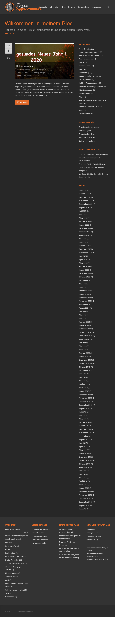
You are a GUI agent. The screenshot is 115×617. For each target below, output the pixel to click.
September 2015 (85, 502)
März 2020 (83, 349)
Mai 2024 (83, 239)
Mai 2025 (83, 214)
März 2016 (83, 484)
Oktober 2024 (84, 232)
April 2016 (83, 481)
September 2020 (85, 336)
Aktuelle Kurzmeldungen (89, 55)
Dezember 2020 (85, 329)
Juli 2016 (82, 471)
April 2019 (83, 384)
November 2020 (85, 332)
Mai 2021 (83, 315)
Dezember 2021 (85, 298)
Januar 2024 (84, 245)
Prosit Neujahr (85, 130)
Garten (82, 69)
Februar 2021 (84, 322)
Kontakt (71, 7)
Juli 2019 (82, 374)
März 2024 (83, 242)
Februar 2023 (84, 266)
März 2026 (83, 190)
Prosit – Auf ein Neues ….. (97, 164)
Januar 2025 (84, 225)
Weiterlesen (22, 102)
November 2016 (85, 460)
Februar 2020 (84, 353)
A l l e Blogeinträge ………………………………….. (46, 73)
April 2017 (83, 446)
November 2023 (85, 252)
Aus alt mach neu (86, 59)
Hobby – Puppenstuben (88, 83)
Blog (63, 7)
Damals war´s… (85, 66)
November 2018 (85, 398)
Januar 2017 (84, 453)
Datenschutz (83, 7)
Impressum (97, 7)
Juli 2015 (82, 509)
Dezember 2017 (85, 429)
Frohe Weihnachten (87, 134)
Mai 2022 (83, 284)
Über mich (54, 7)
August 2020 (84, 339)
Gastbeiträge (84, 73)
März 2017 (83, 450)
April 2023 (83, 259)
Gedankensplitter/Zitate (89, 76)
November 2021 (85, 301)
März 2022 (83, 287)
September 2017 (85, 436)
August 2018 (84, 408)
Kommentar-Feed (93, 536)
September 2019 (85, 370)
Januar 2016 (84, 488)
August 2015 (84, 505)
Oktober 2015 (84, 498)
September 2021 (85, 304)
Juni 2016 (83, 474)
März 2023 (83, 263)
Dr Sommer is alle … (87, 141)
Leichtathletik (84, 93)
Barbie (81, 62)
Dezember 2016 (85, 457)
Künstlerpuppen (85, 90)
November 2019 (85, 363)
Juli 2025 (82, 211)
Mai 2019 (83, 381)
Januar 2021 (84, 325)
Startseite (43, 7)
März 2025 (83, 218)
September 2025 (85, 204)
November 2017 (85, 433)
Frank (81, 158)
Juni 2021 (83, 311)
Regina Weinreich (37, 70)
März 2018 (83, 419)
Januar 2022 (84, 294)
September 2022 (85, 280)
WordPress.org (92, 540)
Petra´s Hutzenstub (87, 137)
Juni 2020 (83, 342)
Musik (81, 97)
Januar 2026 (84, 194)
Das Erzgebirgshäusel (99, 154)
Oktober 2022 (84, 277)
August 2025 (84, 207)
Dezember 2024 (85, 228)
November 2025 (85, 201)
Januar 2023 (84, 270)
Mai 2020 (83, 346)
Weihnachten (84, 113)
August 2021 (84, 308)
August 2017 (84, 439)
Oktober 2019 (84, 367)
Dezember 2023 (85, 249)
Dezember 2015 (85, 491)
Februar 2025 (84, 221)
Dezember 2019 (85, 360)
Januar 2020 (84, 356)
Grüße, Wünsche (23, 73)
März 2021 (83, 318)
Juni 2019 (83, 377)
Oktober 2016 (84, 464)
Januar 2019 (84, 391)
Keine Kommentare (24, 76)
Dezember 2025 (85, 197)
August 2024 (84, 235)
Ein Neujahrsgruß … (28, 66)
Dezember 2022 (85, 273)
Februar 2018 (84, 422)
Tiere (81, 110)
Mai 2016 (83, 478)
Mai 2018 (83, 415)
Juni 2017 (83, 443)
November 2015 (85, 495)
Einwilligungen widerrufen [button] (97, 559)
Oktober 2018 (84, 401)
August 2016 (84, 467)
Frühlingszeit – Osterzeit (89, 127)
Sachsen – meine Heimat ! (89, 107)
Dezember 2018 (85, 394)
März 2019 (83, 387)
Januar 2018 (84, 426)
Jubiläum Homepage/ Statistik (91, 86)
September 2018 (85, 405)
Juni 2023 (83, 256)
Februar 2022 (84, 291)
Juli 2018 (82, 412)
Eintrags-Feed (91, 533)
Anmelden (90, 529)
